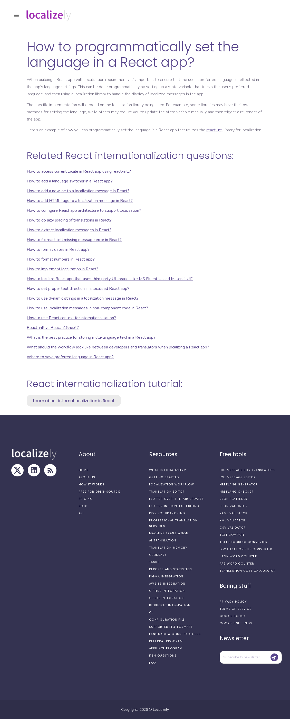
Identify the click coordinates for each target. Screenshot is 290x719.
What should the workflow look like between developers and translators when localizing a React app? (118, 347)
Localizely (161, 709)
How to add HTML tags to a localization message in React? (80, 201)
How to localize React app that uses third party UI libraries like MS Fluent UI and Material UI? (110, 279)
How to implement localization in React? (62, 269)
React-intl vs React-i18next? (53, 327)
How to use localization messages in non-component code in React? (87, 308)
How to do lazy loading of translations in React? (69, 220)
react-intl (214, 130)
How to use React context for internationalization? (71, 318)
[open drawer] (16, 15)
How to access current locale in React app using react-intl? (79, 171)
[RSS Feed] (50, 470)
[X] (17, 470)
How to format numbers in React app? (61, 259)
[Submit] (274, 657)
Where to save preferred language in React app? (70, 357)
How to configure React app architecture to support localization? (84, 210)
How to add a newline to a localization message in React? (78, 191)
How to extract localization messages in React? (69, 230)
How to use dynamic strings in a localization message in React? (83, 298)
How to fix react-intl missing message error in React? (74, 240)
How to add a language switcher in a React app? (70, 181)
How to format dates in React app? (58, 249)
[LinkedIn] (34, 470)
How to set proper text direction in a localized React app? (78, 288)
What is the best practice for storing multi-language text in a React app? (91, 337)
